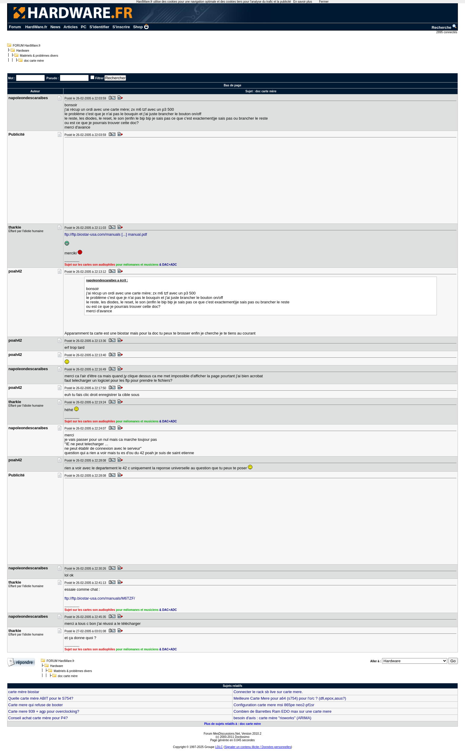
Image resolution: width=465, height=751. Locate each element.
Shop (141, 27)
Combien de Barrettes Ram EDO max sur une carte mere (282, 711)
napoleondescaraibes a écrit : (107, 280)
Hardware (22, 50)
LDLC (219, 747)
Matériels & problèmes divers (39, 55)
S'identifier (99, 27)
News (55, 27)
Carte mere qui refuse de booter (35, 705)
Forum (15, 27)
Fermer (324, 1)
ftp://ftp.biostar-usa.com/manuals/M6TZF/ (100, 598)
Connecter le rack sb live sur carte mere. (267, 692)
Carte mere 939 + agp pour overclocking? (43, 711)
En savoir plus (302, 1)
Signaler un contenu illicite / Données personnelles (257, 747)
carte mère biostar (23, 692)
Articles (70, 27)
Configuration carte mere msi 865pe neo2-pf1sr (273, 705)
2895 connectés (447, 32)
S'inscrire (121, 27)
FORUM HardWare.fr (27, 45)
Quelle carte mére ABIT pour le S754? (40, 698)
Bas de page (232, 85)
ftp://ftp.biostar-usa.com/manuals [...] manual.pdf (106, 234)
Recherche (444, 27)
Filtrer (99, 78)
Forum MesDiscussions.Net (222, 733)
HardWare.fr (36, 27)
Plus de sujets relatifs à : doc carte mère (232, 723)
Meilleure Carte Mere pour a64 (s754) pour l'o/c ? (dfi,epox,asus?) (289, 698)
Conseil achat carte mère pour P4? (38, 718)
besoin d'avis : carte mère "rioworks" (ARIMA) (272, 718)
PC (83, 27)
